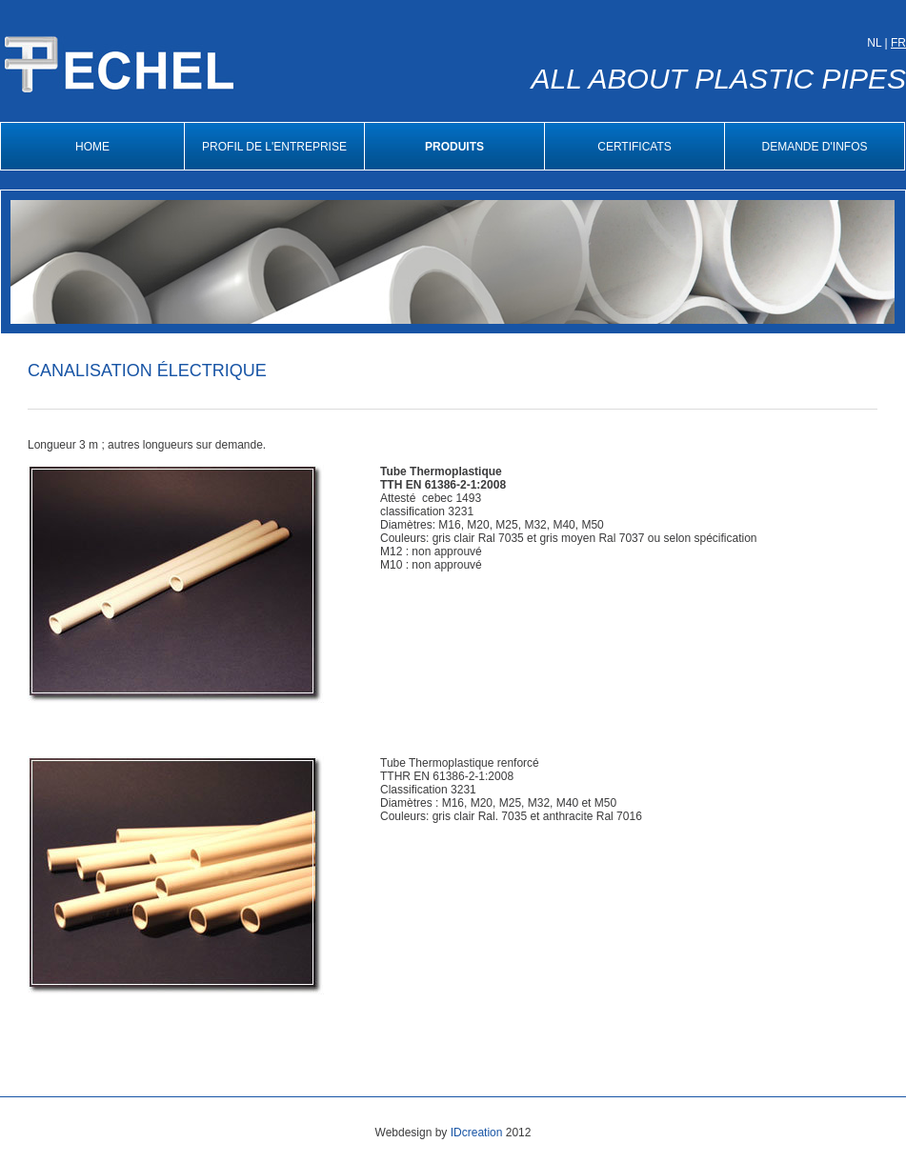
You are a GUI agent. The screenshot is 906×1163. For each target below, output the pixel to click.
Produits (454, 146)
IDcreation (477, 1132)
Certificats (634, 146)
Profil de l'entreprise (274, 146)
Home (92, 146)
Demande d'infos (815, 146)
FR (898, 43)
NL (874, 43)
